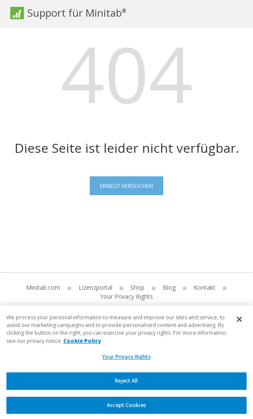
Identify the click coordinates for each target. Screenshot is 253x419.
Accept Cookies (126, 409)
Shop (137, 287)
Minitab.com (43, 287)
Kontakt (204, 287)
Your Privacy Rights (126, 296)
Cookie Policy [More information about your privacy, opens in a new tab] (82, 345)
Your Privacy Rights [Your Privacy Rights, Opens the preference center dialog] (126, 362)
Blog (169, 287)
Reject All (126, 385)
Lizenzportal (95, 287)
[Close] (239, 324)
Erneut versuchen (126, 186)
